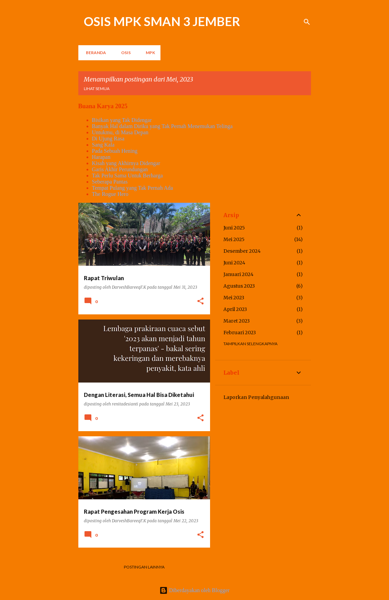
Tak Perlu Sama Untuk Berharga (127, 175)
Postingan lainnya (144, 567)
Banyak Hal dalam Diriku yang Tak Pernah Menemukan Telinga (162, 126)
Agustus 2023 (239, 286)
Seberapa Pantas (110, 182)
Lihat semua (96, 88)
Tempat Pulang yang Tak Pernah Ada (132, 188)
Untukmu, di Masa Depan (120, 132)
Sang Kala (103, 145)
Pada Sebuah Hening (115, 151)
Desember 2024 (242, 251)
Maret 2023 (236, 321)
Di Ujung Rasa (108, 138)
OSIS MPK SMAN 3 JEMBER (162, 21)
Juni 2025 (234, 228)
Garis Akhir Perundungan (120, 169)
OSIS (124, 52)
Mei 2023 (233, 298)
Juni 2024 (234, 263)
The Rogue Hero (110, 194)
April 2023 (235, 309)
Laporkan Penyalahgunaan (256, 397)
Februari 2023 (239, 332)
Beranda (94, 52)
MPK (148, 52)
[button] (200, 301)
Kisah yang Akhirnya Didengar (126, 163)
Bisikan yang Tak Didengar (122, 120)
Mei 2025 (234, 239)
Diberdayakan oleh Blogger (194, 590)
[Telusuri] (307, 22)
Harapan (101, 157)
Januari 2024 (238, 274)
